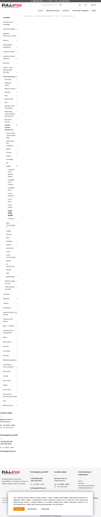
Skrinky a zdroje (10, 89)
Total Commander (10, 256)
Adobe (8, 156)
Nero (8, 238)
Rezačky (6, 346)
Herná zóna (7, 390)
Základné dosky (8, 84)
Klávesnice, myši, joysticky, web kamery (10, 114)
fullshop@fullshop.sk (8, 451)
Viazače (6, 355)
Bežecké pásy (8, 406)
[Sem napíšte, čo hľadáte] (52, 5)
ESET (4, 401)
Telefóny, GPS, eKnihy (8, 320)
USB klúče (6, 299)
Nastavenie (32, 509)
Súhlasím (19, 509)
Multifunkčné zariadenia (7, 46)
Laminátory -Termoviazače (8, 366)
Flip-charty (7, 380)
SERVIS (94, 11)
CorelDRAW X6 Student (11, 182)
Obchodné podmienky (86, 486)
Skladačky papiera (9, 360)
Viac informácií (57, 504)
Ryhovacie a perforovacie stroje (10, 395)
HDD (6, 96)
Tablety (5, 303)
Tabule (5, 376)
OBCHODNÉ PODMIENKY (80, 11)
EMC (7, 273)
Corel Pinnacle (11, 195)
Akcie (5, 337)
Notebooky (7, 308)
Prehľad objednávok (85, 488)
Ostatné (11, 219)
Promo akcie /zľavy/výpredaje (10, 135)
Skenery (5, 40)
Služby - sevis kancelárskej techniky (8, 70)
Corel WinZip (10, 206)
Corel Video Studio (10, 213)
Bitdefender (10, 277)
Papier (5, 385)
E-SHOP (40, 11)
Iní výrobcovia (10, 265)
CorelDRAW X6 (11, 189)
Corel (8, 166)
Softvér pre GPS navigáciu (10, 143)
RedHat (8, 245)
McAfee (9, 234)
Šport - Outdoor (9, 326)
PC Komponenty (9, 77)
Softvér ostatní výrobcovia (9, 127)
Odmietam (45, 509)
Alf (7, 163)
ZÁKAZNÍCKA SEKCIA (53, 11)
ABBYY (8, 149)
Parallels (9, 241)
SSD (6, 102)
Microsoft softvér (8, 121)
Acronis (9, 152)
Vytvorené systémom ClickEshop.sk (50, 516)
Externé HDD (9, 99)
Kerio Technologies (10, 225)
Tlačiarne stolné (8, 52)
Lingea (8, 231)
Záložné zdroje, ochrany (10, 282)
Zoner (8, 252)
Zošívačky (6, 351)
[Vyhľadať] (40, 5)
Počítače (6, 294)
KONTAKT (66, 11)
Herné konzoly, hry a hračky (10, 313)
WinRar (8, 261)
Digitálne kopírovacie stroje (9, 35)
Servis (80, 481)
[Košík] (93, 5)
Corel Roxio (10, 200)
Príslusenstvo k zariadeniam (8, 332)
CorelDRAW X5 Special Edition (11, 173)
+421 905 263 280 (6, 442)
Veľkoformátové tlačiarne (9, 57)
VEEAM (8, 270)
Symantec (10, 248)
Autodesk (9, 159)
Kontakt (81, 483)
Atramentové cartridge (8, 23)
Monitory (6, 63)
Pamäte (7, 92)
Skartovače (7, 342)
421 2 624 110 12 (6, 444)
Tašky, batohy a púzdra (10, 288)
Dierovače (6, 371)
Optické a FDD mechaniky (10, 107)
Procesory (8, 79)
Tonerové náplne (9, 29)
